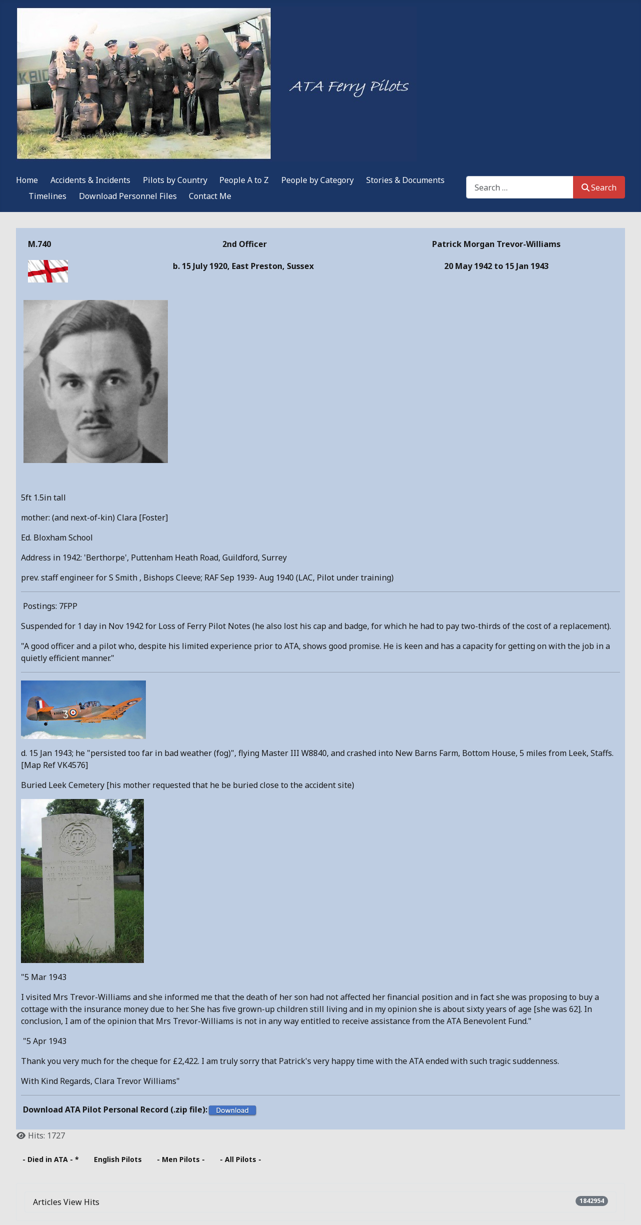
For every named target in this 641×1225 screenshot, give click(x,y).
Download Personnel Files (128, 196)
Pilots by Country (175, 180)
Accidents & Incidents (90, 180)
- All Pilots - (240, 1159)
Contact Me (210, 196)
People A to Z (244, 180)
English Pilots (118, 1159)
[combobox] (520, 187)
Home (27, 180)
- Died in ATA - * (50, 1159)
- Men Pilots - (181, 1159)
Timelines (47, 196)
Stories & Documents (405, 180)
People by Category (317, 180)
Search (599, 187)
